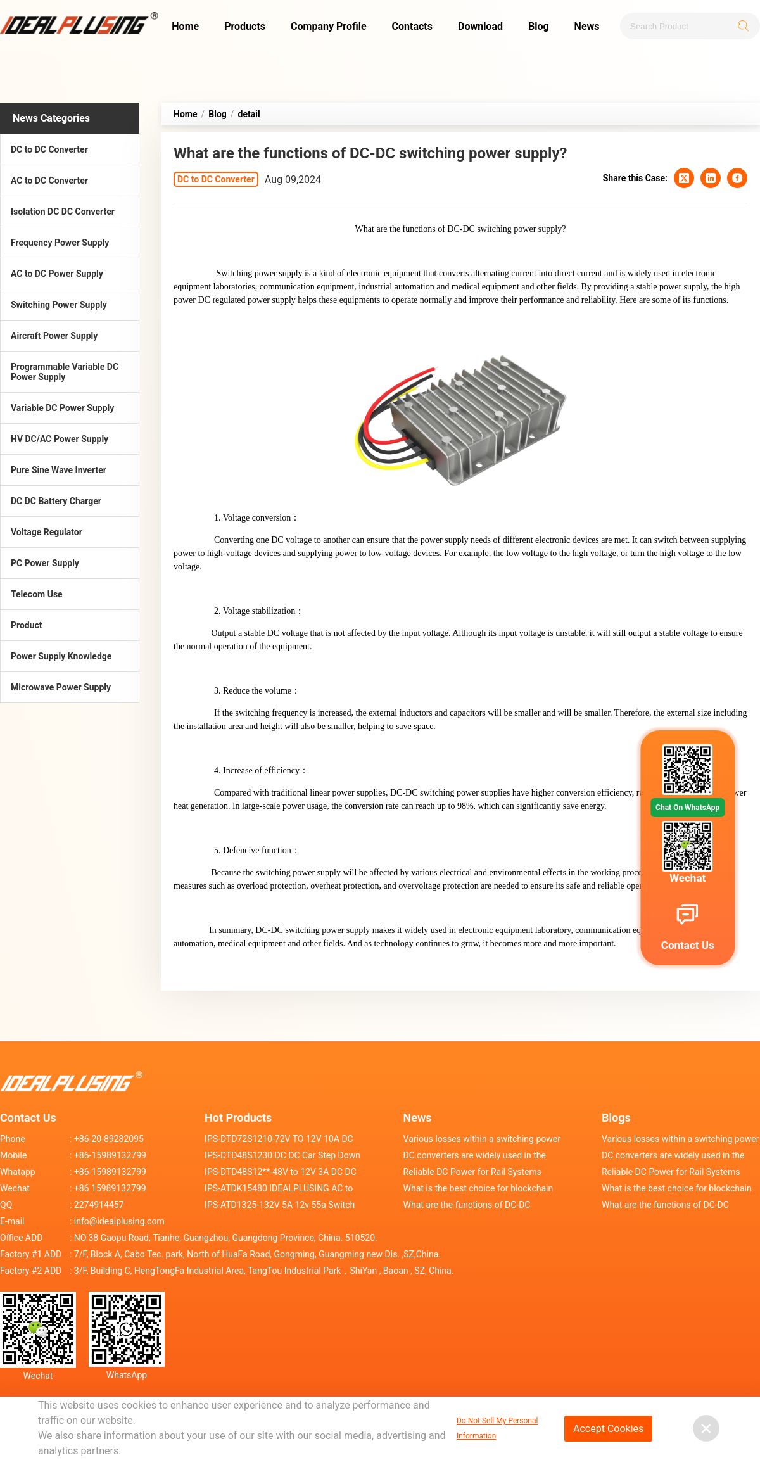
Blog (538, 26)
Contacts (412, 26)
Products (244, 26)
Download (480, 26)
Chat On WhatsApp (687, 807)
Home (185, 26)
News (587, 26)
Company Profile (329, 26)
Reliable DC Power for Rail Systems (472, 1172)
